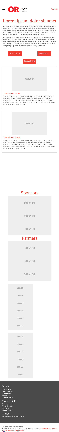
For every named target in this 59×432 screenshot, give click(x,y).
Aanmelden (54, 9)
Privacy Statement (8, 430)
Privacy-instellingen (19, 430)
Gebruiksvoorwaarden (45, 428)
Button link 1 (15, 54)
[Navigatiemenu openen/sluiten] (3, 9)
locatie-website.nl (7, 397)
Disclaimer (54, 428)
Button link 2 (44, 54)
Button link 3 (29, 61)
